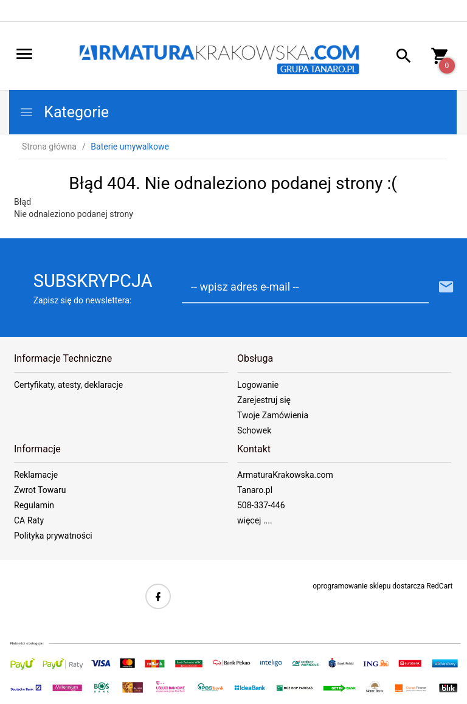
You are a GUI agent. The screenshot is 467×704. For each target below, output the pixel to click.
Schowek (254, 430)
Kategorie (64, 112)
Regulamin (34, 505)
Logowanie (257, 385)
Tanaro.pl (254, 490)
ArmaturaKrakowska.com (285, 475)
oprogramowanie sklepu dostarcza (368, 586)
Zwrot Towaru (40, 490)
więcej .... (254, 520)
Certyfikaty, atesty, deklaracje (68, 385)
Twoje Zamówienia (272, 415)
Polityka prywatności (53, 535)
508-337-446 (261, 505)
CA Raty (29, 520)
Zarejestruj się (264, 400)
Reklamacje (36, 475)
